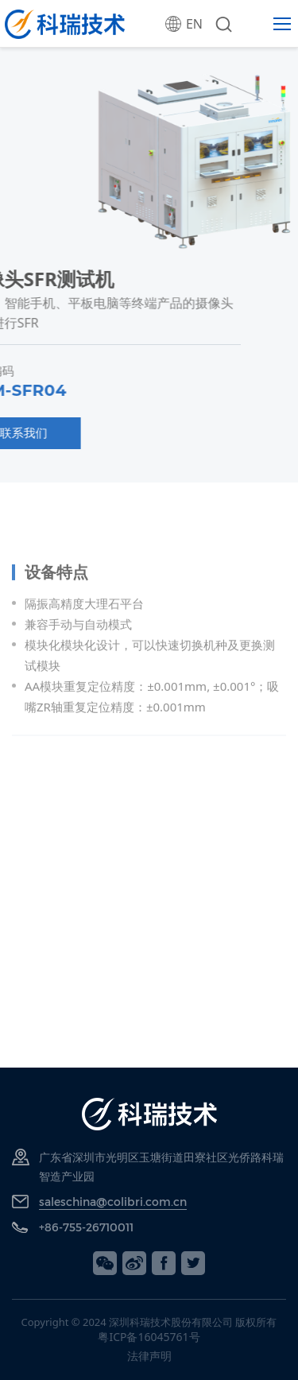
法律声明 (149, 1355)
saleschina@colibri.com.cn (113, 1201)
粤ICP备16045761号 (148, 1336)
